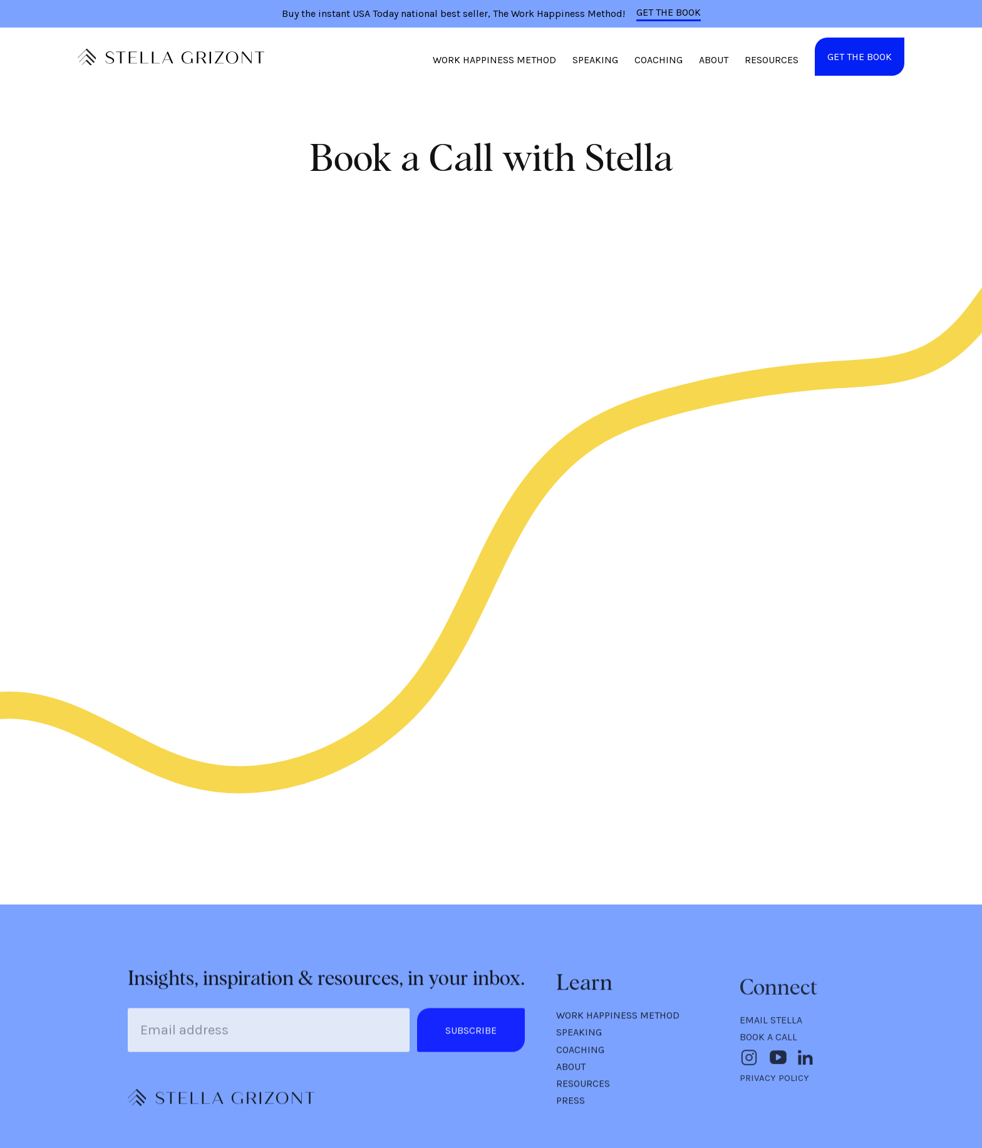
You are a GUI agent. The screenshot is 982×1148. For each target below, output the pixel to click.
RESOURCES (772, 60)
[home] (172, 57)
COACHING (658, 60)
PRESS (570, 1105)
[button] (494, 64)
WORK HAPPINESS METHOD (494, 60)
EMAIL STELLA (771, 1025)
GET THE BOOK (668, 12)
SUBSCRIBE (471, 1033)
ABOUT (713, 60)
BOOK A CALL (768, 1042)
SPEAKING (595, 60)
